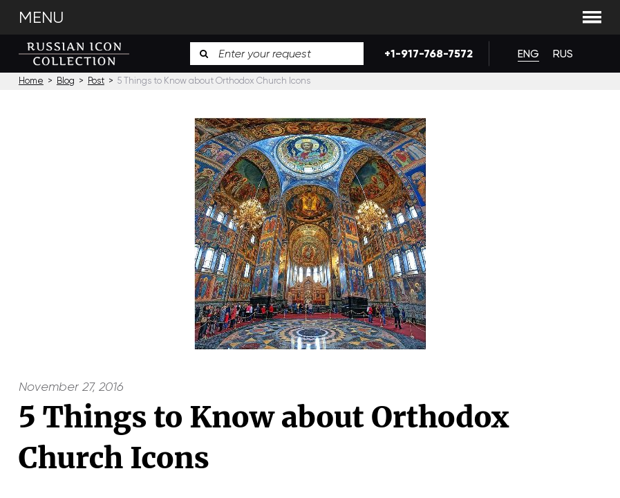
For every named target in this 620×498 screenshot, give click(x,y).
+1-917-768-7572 (426, 53)
